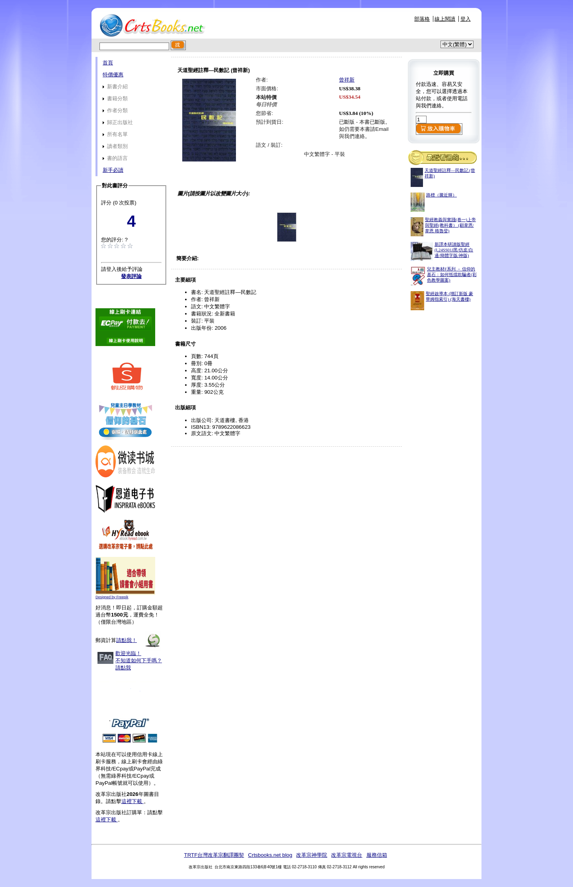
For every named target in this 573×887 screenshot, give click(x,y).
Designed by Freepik (112, 597)
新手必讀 (113, 170)
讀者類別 (115, 146)
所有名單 (115, 134)
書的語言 (115, 158)
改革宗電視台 (346, 855)
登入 (465, 19)
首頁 (108, 63)
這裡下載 (132, 801)
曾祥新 (347, 80)
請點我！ (126, 640)
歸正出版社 (118, 122)
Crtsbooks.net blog (270, 855)
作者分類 (115, 110)
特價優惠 (113, 75)
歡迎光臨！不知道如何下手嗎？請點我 (138, 660)
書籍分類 (115, 98)
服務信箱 (376, 855)
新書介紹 (115, 86)
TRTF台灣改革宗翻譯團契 (214, 855)
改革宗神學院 (311, 855)
